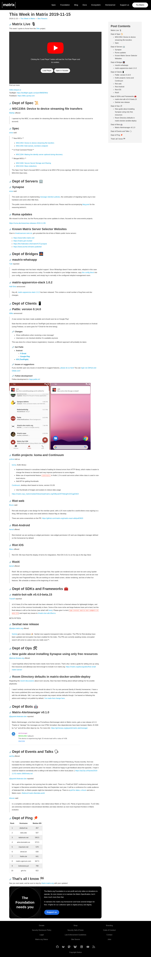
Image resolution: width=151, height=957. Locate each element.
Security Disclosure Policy (41, 930)
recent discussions (27, 681)
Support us (124, 5)
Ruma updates (120, 53)
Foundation (65, 5)
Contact (109, 935)
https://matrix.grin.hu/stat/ (22, 241)
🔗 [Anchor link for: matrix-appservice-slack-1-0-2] (10, 283)
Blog (76, 5)
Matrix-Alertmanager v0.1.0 (125, 127)
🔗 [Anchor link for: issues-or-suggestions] (13, 364)
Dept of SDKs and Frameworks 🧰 (123, 96)
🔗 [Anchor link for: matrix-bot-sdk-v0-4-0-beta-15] (10, 595)
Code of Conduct (109, 930)
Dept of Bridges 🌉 (118, 62)
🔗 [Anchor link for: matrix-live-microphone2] (10, 25)
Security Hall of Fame (76, 930)
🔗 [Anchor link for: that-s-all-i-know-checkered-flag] (10, 879)
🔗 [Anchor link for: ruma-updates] (10, 215)
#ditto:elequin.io (15, 90)
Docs (85, 5)
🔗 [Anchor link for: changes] (13, 332)
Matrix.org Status (41, 939)
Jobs (109, 939)
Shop (75, 925)
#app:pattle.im (34, 379)
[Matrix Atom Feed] (93, 947)
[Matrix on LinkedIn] (81, 947)
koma (14, 465)
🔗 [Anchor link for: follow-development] (13, 376)
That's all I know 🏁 (118, 139)
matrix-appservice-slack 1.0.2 (29, 292)
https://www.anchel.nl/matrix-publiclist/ (27, 247)
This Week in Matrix (27, 18)
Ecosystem (96, 5)
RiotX (117, 92)
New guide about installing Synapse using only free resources (125, 112)
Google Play (25, 356)
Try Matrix (140, 5)
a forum (83, 790)
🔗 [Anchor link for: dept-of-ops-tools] (10, 649)
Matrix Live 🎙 (116, 30)
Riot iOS (118, 90)
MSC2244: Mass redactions (26, 166)
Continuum (16, 485)
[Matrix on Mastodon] (69, 947)
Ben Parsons (42, 18)
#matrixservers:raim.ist (23, 233)
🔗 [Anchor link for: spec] (10, 129)
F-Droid (23, 353)
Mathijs (12, 113)
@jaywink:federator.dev (18, 716)
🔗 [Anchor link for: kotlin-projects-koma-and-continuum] (10, 455)
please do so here (67, 368)
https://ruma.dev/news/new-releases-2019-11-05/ (27, 223)
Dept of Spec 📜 (117, 34)
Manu (11, 549)
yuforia (11, 459)
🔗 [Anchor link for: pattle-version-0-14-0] (10, 309)
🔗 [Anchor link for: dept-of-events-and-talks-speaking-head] (10, 752)
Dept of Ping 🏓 (117, 135)
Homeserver (110, 5)
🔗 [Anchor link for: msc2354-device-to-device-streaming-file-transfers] (10, 109)
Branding (109, 925)
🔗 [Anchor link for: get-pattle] (13, 347)
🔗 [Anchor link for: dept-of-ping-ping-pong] (10, 818)
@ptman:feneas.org (16, 658)
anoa (11, 133)
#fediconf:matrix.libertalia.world (33, 793)
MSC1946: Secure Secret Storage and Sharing (33, 163)
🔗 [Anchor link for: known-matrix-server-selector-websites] (10, 229)
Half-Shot (12, 286)
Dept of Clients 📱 (117, 72)
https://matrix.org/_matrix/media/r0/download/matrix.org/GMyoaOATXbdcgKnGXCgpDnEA (45, 494)
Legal (42, 935)
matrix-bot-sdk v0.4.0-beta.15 (126, 99)
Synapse (118, 50)
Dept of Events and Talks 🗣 (121, 131)
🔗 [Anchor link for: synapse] (10, 187)
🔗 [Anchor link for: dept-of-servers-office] (10, 182)
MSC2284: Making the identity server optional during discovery (39, 154)
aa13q (11, 756)
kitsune (12, 798)
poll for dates (75, 790)
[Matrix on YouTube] (88, 947)
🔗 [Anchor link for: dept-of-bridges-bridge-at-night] (10, 254)
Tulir (10, 264)
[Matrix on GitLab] (63, 947)
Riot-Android (119, 87)
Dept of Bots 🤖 (117, 124)
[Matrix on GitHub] (57, 947)
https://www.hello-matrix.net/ (23, 238)
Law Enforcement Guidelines (75, 935)
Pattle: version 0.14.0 (123, 75)
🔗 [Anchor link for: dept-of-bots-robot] (10, 707)
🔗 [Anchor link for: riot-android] (10, 526)
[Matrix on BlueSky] (75, 947)
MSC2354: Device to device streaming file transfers (35, 143)
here (50, 610)
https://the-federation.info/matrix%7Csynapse (30, 244)
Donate (41, 925)
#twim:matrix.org (47, 883)
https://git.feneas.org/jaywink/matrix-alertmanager (69, 728)
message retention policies (50, 197)
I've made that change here (54, 698)
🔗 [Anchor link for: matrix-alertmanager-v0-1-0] (10, 713)
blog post (86, 204)
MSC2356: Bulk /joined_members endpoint (32, 146)
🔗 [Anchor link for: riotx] (10, 562)
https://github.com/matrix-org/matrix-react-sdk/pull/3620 (62, 518)
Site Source (75, 939)
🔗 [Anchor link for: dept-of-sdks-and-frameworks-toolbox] (10, 589)
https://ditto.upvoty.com (26, 96)
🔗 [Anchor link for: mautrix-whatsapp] (10, 260)
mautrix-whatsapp (121, 65)
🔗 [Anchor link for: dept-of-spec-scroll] (10, 103)
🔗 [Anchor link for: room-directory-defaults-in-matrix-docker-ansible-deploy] (10, 677)
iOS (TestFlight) (22, 359)
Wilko (11, 313)
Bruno (11, 505)
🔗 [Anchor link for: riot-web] (10, 501)
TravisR (12, 599)
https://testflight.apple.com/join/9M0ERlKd (32, 93)
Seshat (14, 634)
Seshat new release (122, 102)
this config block (88, 272)
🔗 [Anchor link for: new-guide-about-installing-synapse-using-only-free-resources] (10, 654)
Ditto (38, 28)
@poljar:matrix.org (16, 628)
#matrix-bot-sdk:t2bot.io (46, 613)
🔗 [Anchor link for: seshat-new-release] (10, 624)
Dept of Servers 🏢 (118, 47)
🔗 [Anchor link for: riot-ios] (10, 545)
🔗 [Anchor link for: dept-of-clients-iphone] (10, 304)
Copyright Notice (75, 952)
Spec (53, 5)
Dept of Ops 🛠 (116, 106)
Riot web (118, 84)
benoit (11, 529)
